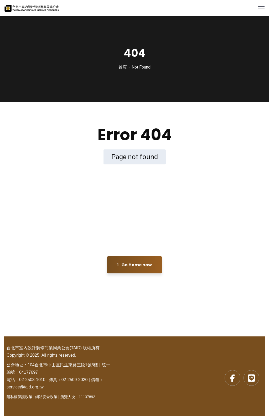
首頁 (122, 67)
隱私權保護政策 (19, 397)
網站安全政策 (46, 397)
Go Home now (134, 265)
